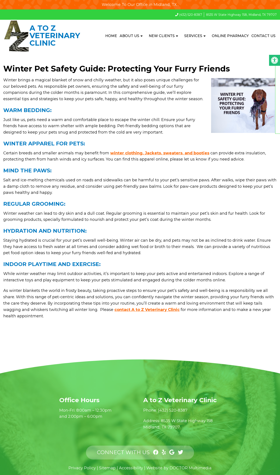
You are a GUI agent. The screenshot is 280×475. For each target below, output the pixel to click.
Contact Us (263, 36)
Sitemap (107, 468)
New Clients (162, 36)
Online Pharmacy (230, 36)
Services (193, 36)
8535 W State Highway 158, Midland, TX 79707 (241, 15)
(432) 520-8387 (190, 15)
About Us (129, 36)
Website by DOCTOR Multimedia (179, 468)
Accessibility (131, 468)
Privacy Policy (82, 468)
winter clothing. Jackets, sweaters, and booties (159, 153)
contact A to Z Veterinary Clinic (147, 309)
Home (111, 36)
